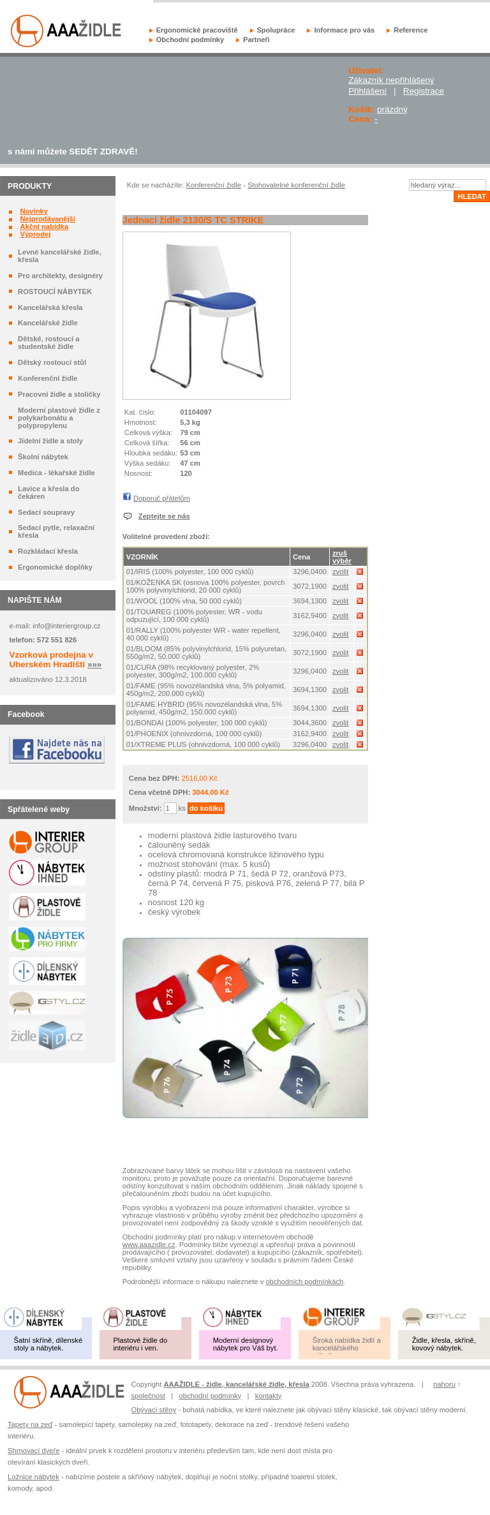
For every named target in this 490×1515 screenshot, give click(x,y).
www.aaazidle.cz (148, 1244)
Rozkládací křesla (48, 551)
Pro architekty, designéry (60, 275)
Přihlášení (367, 91)
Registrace (423, 91)
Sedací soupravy (46, 512)
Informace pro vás (344, 30)
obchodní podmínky (210, 1396)
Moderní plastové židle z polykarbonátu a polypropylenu (59, 417)
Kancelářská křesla (50, 307)
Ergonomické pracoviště (197, 30)
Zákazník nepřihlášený (391, 80)
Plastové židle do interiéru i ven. (141, 1344)
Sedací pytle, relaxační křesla (56, 531)
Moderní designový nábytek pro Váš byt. (245, 1344)
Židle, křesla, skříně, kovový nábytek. (444, 1344)
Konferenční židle (47, 378)
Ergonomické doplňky (55, 567)
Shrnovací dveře (33, 1450)
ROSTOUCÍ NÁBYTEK (55, 291)
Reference (410, 30)
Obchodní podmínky (190, 39)
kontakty (268, 1396)
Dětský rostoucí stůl (52, 362)
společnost (148, 1396)
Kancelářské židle (48, 323)
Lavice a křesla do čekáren (48, 492)
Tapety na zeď (30, 1424)
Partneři (256, 39)
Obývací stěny (153, 1410)
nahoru (444, 1384)
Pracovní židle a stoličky (59, 394)
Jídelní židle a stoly (50, 441)
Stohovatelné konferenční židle (296, 185)
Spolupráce (276, 30)
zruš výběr (342, 557)
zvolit (340, 571)
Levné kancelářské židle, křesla (59, 255)
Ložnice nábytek (33, 1477)
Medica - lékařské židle (56, 473)
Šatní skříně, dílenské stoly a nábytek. (48, 1344)
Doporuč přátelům (161, 498)
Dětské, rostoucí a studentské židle (48, 342)
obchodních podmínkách (304, 1281)
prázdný (392, 109)
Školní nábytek (43, 457)
